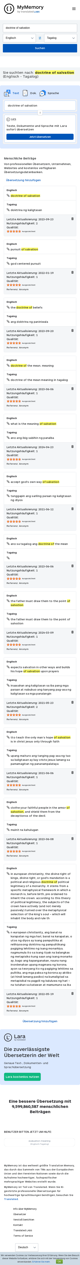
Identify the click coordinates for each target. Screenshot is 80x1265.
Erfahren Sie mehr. (41, 1261)
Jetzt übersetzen (40, 136)
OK (59, 1261)
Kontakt (18, 1224)
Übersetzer (19, 1214)
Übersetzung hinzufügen (23, 180)
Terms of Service (23, 1235)
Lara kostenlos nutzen (22, 1077)
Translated (22, 1230)
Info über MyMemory (25, 1208)
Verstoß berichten (23, 1219)
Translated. (11, 1199)
